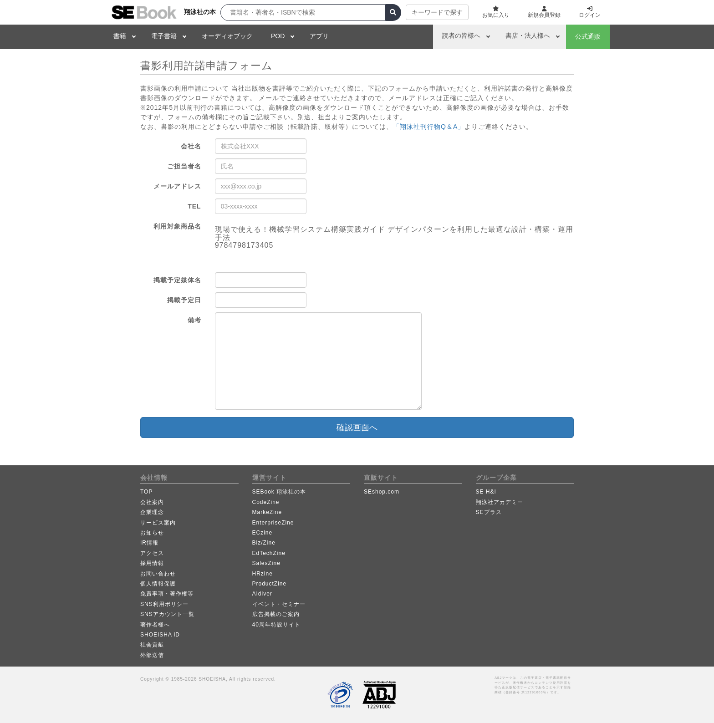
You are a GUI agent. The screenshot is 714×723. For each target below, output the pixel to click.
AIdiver (262, 594)
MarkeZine (267, 512)
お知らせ (152, 533)
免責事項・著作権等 (167, 594)
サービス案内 (158, 522)
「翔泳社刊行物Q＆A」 (428, 126)
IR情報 (149, 543)
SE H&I (486, 492)
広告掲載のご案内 (276, 614)
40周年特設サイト (276, 624)
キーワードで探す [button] (437, 12)
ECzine (262, 533)
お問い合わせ (158, 573)
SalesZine (266, 563)
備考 (194, 320)
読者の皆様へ (461, 35)
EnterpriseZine (273, 522)
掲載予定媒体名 (177, 280)
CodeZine (266, 502)
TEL (194, 206)
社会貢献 (152, 645)
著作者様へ (155, 624)
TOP (146, 492)
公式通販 (588, 36)
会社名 (191, 146)
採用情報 (152, 563)
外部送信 (152, 655)
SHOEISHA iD (160, 634)
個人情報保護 (158, 583)
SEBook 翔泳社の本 (279, 492)
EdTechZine (269, 553)
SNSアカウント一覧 (167, 614)
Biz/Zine (263, 543)
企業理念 (152, 512)
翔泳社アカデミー (499, 502)
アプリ (319, 36)
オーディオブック (227, 36)
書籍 (119, 36)
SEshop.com (381, 492)
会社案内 (152, 502)
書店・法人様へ (527, 35)
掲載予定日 (184, 300)
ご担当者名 (184, 166)
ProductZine (269, 583)
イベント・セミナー (279, 604)
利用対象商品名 (177, 226)
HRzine (262, 573)
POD (278, 36)
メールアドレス (177, 186)
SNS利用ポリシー (164, 604)
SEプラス (489, 512)
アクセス (152, 553)
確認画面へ (357, 427)
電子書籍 (164, 36)
